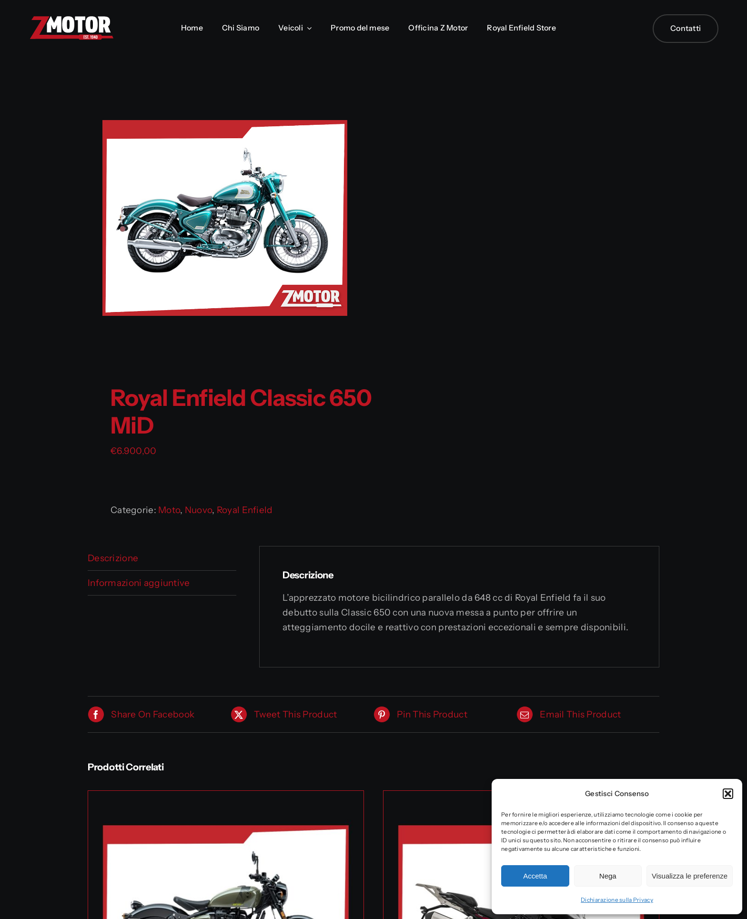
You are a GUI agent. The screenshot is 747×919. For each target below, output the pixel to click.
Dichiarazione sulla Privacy (617, 899)
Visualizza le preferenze (689, 876)
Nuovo (198, 510)
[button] (728, 793)
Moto (169, 510)
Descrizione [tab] (113, 558)
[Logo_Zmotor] (71, 19)
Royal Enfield (245, 510)
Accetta (535, 876)
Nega (607, 876)
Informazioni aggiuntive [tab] (139, 582)
